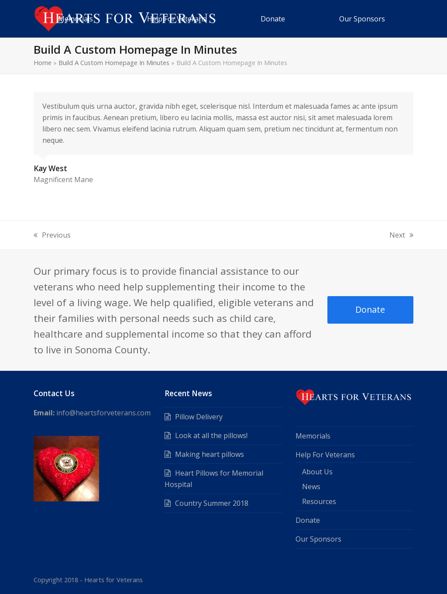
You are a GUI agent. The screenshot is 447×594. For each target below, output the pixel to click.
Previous (52, 235)
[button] (61, 56)
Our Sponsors (318, 539)
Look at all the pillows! (211, 435)
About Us (317, 472)
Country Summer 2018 (211, 503)
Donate (370, 309)
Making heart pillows (209, 454)
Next (401, 235)
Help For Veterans (325, 454)
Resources (319, 501)
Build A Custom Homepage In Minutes (113, 62)
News (311, 486)
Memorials (313, 436)
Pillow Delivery (199, 416)
